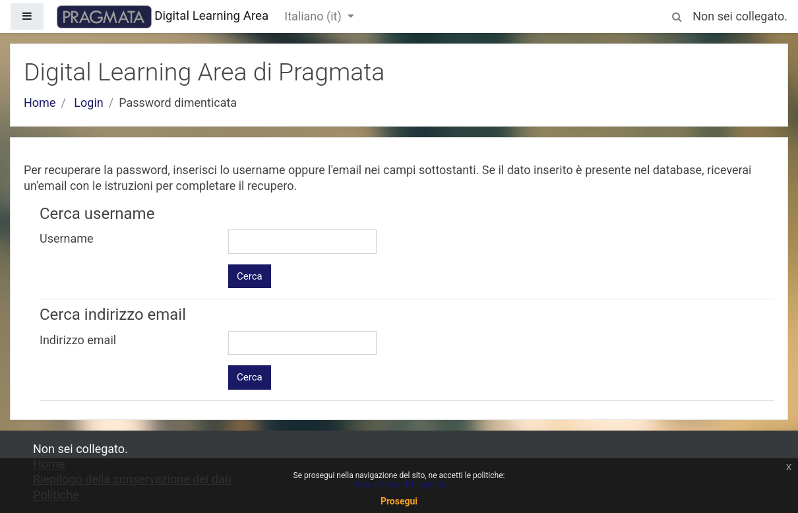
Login (88, 102)
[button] (676, 14)
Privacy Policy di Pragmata (399, 484)
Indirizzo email (78, 340)
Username (67, 238)
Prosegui (399, 501)
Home (39, 102)
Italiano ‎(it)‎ (314, 16)
